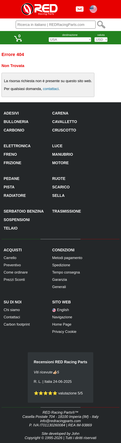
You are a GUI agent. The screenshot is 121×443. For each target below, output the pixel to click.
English (63, 310)
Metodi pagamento (67, 258)
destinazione (69, 34)
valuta (101, 34)
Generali (59, 287)
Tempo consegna (66, 272)
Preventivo (12, 265)
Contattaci (12, 317)
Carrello (10, 258)
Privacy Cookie (64, 332)
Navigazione (62, 317)
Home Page (61, 324)
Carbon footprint (17, 324)
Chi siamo (12, 310)
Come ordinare (16, 272)
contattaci (51, 89)
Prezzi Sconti (14, 279)
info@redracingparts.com (60, 421)
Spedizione (61, 265)
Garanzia (59, 279)
